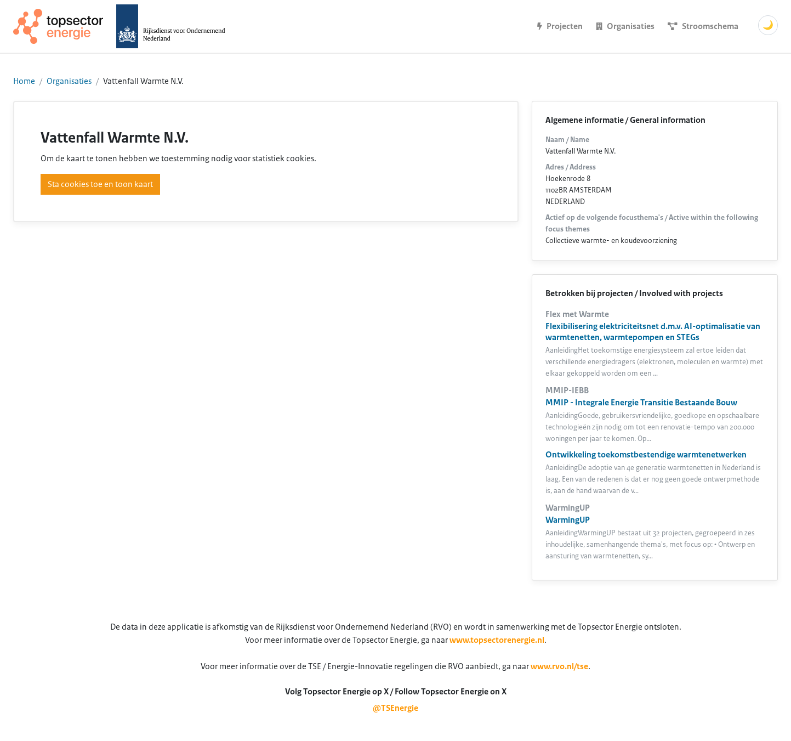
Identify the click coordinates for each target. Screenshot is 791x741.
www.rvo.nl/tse (559, 666)
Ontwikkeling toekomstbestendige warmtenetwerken (646, 454)
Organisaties (69, 81)
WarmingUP (567, 520)
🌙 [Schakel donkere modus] (767, 25)
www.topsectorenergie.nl (496, 640)
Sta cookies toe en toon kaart (100, 184)
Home (24, 81)
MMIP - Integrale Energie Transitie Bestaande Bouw (641, 402)
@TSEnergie (395, 708)
